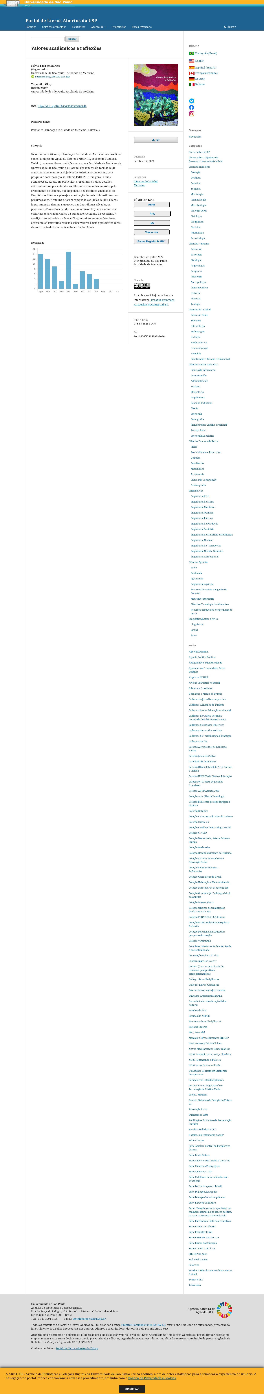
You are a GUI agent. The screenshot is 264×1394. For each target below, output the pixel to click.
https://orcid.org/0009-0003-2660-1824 (52, 76)
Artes (194, 635)
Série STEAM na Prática (202, 1248)
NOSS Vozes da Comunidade (204, 1065)
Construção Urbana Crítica (203, 955)
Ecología (195, 172)
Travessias (195, 1285)
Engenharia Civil (200, 496)
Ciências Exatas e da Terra (203, 441)
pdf (157, 140)
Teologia (195, 304)
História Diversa (198, 1026)
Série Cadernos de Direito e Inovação (209, 1160)
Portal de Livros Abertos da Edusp (77, 1348)
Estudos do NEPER (199, 1015)
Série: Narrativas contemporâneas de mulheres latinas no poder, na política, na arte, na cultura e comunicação (210, 1211)
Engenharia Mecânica (202, 507)
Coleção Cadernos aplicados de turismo (211, 816)
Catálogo (31, 27)
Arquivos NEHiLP (199, 677)
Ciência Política (199, 287)
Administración (199, 381)
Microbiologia (198, 205)
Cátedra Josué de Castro (202, 756)
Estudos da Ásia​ (197, 1010)
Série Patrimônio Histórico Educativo (210, 1221)
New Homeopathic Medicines (205, 1043)
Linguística (197, 624)
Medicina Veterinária (202, 598)
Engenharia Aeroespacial (205, 556)
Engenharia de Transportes (206, 545)
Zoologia (196, 188)
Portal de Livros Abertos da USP (61, 20)
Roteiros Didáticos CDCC (202, 1129)
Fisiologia (196, 216)
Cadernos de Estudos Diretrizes (206, 724)
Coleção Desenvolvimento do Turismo (210, 852)
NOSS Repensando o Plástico (205, 1059)
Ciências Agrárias (198, 562)
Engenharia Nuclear (202, 540)
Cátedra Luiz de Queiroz (202, 761)
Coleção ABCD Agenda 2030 (204, 790)
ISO (152, 222)
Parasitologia (198, 238)
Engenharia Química (202, 512)
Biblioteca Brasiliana (200, 688)
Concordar (132, 1389)
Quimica (195, 457)
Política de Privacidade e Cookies (152, 1378)
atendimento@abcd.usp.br (89, 1318)
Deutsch (197, 78)
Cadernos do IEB (198, 741)
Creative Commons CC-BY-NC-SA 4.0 (143, 1325)
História (195, 293)
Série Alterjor (196, 1140)
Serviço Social (198, 430)
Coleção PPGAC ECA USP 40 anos (207, 917)
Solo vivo (194, 1265)
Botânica (196, 177)
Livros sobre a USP (199, 152)
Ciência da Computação (204, 479)
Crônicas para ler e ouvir (203, 961)
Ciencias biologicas (199, 166)
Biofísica (195, 227)
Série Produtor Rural (200, 1232)
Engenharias (196, 490)
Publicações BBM (198, 1114)
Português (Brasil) (203, 53)
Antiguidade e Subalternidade (205, 662)
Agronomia (197, 578)
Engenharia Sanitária (202, 529)
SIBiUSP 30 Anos (198, 1254)
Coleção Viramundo (200, 940)
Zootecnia (196, 573)
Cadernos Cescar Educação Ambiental (210, 710)
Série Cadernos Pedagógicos (204, 1166)
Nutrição (196, 337)
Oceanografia (198, 485)
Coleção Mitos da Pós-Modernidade (208, 887)
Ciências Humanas (199, 243)
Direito (195, 408)
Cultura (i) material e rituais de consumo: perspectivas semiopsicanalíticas (206, 970)
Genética (195, 183)
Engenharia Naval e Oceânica (207, 551)
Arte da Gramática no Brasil (204, 682)
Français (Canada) (203, 73)
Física (194, 446)
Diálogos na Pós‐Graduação (204, 984)
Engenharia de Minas (202, 501)
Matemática (197, 468)
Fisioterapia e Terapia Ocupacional (210, 359)
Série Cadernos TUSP (200, 1171)
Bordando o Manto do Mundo (205, 693)
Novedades (195, 136)
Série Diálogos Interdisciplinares (207, 1197)
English (196, 60)
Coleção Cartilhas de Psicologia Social (210, 827)
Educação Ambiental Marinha (205, 995)
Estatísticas (78, 27)
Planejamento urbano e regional (209, 424)
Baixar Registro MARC (151, 241)
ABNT (151, 204)
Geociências (197, 463)
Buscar (230, 27)
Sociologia (196, 254)
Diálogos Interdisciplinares (204, 979)
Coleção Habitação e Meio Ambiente (209, 882)
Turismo (195, 386)
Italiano (197, 84)
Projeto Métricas (198, 1094)
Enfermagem (198, 331)
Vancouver (151, 232)
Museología (197, 392)
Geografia (196, 271)
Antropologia (198, 282)
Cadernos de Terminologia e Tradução (210, 735)
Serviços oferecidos (54, 27)
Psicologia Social (198, 1109)
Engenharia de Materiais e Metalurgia (212, 534)
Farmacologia (198, 199)
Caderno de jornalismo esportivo (207, 699)
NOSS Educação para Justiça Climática (210, 1054)
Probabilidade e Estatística (206, 452)
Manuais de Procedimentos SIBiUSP (209, 1037)
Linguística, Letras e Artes (203, 618)
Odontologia (198, 326)
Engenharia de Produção (204, 523)
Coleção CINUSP (198, 832)
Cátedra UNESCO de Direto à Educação (210, 776)
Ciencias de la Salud (146, 181)
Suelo (194, 567)
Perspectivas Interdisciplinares (206, 1080)
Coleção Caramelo (199, 822)
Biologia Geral (199, 210)
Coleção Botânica (198, 811)
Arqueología (198, 265)
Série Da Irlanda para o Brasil (205, 1186)
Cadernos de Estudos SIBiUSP (205, 730)
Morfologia (197, 194)
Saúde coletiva (199, 342)
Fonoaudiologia (199, 348)
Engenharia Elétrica (202, 518)
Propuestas (119, 27)
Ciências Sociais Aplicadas (203, 364)
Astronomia (197, 474)
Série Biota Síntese (199, 1155)
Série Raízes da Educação (203, 1243)
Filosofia (196, 298)
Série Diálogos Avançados (203, 1191)
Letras (194, 629)
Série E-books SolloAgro (202, 1202)
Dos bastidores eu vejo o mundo (207, 990)
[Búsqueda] (48, 39)
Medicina (139, 185)
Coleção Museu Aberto (201, 902)
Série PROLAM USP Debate (204, 1237)
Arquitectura (198, 397)
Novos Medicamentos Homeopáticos (209, 1048)
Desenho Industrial (201, 403)
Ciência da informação (203, 370)
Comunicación (199, 375)
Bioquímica (197, 221)
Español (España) (203, 67)
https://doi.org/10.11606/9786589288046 (62, 106)
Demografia (197, 419)
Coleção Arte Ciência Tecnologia (207, 796)
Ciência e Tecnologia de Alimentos (210, 604)
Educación (196, 249)
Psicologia (196, 276)
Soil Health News (198, 1259)
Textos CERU (196, 1279)
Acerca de (97, 27)
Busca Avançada (142, 27)
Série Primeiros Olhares (202, 1226)
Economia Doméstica (202, 435)
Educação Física (199, 315)
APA (152, 213)
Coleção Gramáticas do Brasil (205, 876)
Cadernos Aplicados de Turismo (206, 704)
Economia (196, 413)
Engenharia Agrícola (202, 584)
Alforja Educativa (198, 651)
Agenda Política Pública (202, 657)
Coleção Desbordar (199, 847)
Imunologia (197, 232)
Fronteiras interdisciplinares (205, 1021)
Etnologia (196, 260)
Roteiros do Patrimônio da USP (206, 1135)
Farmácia (196, 353)
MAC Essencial (197, 1032)
